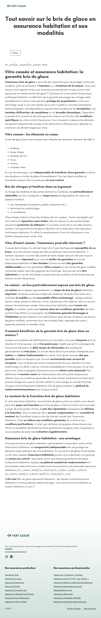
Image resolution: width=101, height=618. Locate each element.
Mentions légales (74, 608)
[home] (16, 6)
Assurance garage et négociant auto (70, 601)
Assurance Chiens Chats (16, 601)
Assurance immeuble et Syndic (67, 598)
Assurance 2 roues (13, 578)
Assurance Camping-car (16, 590)
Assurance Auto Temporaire (17, 598)
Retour (15, 53)
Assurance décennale (63, 594)
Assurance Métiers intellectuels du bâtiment (73, 582)
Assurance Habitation (14, 582)
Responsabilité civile (63, 590)
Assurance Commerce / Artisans (68, 575)
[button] (93, 6)
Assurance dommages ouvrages (68, 586)
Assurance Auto (12, 575)
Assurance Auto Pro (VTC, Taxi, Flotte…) (71, 578)
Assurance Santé (12, 586)
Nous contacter (90, 608)
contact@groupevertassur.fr (16, 552)
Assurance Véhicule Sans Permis (19, 594)
